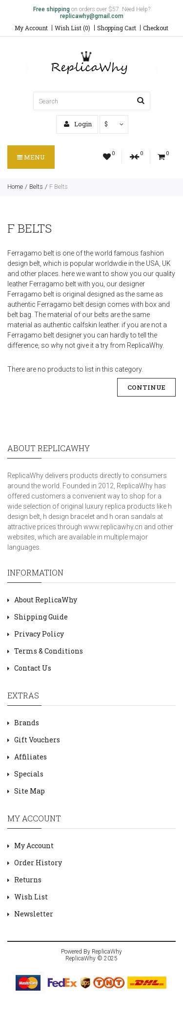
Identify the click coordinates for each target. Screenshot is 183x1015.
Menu (31, 157)
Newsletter (33, 913)
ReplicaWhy (107, 951)
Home (15, 186)
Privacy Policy (39, 633)
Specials (28, 773)
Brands (26, 722)
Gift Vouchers (37, 739)
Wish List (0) (72, 28)
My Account (31, 28)
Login (78, 123)
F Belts (58, 186)
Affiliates (30, 756)
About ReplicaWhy (45, 599)
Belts (36, 186)
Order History (38, 862)
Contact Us (32, 668)
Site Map (29, 791)
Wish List (31, 896)
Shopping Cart (116, 28)
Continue (146, 387)
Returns (27, 879)
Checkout (155, 28)
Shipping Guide (41, 616)
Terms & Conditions (48, 651)
